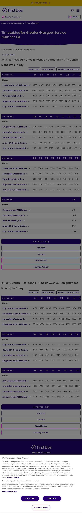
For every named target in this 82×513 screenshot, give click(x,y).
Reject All (30, 498)
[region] (41, 484)
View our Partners (9, 491)
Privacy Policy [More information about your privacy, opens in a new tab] (13, 477)
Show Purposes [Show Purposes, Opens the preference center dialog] (41, 507)
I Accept (52, 498)
